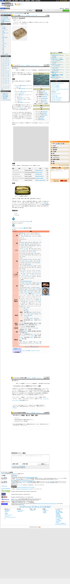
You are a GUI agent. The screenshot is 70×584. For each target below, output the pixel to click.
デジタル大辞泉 (16, 13)
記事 (27, 385)
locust (30, 281)
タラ (36, 262)
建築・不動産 (4, 37)
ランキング (33, 15)
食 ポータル (27, 346)
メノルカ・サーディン (56, 69)
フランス (24, 350)
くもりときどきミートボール (19, 385)
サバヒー (23, 262)
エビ (22, 273)
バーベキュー (31, 301)
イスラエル (33, 350)
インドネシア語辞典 (59, 518)
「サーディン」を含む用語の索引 (19, 466)
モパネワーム (21, 288)
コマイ (23, 261)
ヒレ (37, 302)
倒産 (40, 393)
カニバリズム (36, 334)
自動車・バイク (5, 32)
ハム (20, 302)
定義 (53, 163)
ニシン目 (40, 98)
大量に (13, 394)
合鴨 (20, 233)
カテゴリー (37, 65)
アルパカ (21, 239)
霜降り (36, 335)
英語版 (20, 93)
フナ (30, 267)
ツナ (20, 265)
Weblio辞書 (18, 479)
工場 (46, 391)
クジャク (32, 234)
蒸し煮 (22, 306)
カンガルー (24, 250)
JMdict (19, 503)
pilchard (21, 108)
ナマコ (26, 276)
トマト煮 (41, 204)
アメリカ (38, 350)
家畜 (17, 243)
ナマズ (28, 265)
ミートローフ (36, 304)
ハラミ (27, 302)
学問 (3, 38)
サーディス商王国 (55, 86)
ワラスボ (23, 268)
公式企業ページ (45, 510)
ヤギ (38, 245)
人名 (3, 51)
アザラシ (21, 270)
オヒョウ (29, 254)
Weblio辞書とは (7, 510)
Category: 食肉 (35, 346)
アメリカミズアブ (23, 287)
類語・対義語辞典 (8, 0)
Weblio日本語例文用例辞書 (19, 412)
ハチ (20, 282)
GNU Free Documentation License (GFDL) (26, 480)
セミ (25, 284)
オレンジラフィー (35, 254)
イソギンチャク (28, 271)
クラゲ (38, 273)
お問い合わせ (32, 510)
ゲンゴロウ (32, 284)
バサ (20, 267)
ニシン (32, 265)
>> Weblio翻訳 (66, 167)
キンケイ (27, 234)
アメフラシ (29, 270)
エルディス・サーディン (57, 64)
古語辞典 (32, 0)
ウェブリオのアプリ (21, 510)
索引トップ (23, 15)
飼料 (25, 198)
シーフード (15, 275)
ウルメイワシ (23, 115)
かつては (21, 388)
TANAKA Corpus (4, 486)
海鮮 (25, 312)
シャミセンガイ (33, 274)
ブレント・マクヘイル (25, 389)
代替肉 (29, 329)
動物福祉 (31, 323)
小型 (27, 419)
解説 (40, 385)
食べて (33, 394)
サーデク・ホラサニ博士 (57, 97)
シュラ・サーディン (56, 67)
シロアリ (35, 292)
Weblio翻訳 (58, 513)
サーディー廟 (54, 96)
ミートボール (30, 304)
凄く (20, 393)
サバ (37, 261)
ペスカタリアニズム (23, 327)
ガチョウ (33, 233)
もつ (25, 306)
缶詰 (45, 201)
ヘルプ (68, 0)
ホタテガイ (39, 276)
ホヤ (20, 278)
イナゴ (20, 281)
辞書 (2, 0)
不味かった (23, 393)
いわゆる (14, 388)
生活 (3, 41)
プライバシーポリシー (8, 514)
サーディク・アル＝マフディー (58, 83)
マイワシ (19, 74)
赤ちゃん (32, 389)
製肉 (23, 338)
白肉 (39, 337)
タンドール (28, 299)
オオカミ (36, 248)
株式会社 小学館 (14, 476)
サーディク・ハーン (56, 84)
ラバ (25, 247)
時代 (35, 389)
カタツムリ (30, 242)
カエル (26, 242)
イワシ (14, 22)
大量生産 (35, 388)
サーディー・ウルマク (56, 93)
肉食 (40, 323)
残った (16, 394)
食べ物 (26, 421)
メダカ (38, 267)
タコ (38, 274)
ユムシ (27, 278)
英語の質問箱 (5, 96)
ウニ (36, 271)
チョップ (33, 299)
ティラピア (24, 265)
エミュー (28, 233)
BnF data (28, 350)
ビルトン (33, 302)
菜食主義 (28, 326)
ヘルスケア (4, 43)
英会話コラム (5, 93)
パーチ (39, 265)
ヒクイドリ (34, 236)
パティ (36, 301)
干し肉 (22, 304)
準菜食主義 (32, 326)
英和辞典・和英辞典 (59, 512)
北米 (16, 419)
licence (23, 504)
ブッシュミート (31, 343)
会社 (40, 388)
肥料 (28, 198)
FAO (13, 165)
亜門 (37, 94)
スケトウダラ (25, 264)
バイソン (38, 243)
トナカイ (32, 243)
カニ (30, 273)
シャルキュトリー (34, 296)
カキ (28, 273)
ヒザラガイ (34, 276)
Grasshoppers (25, 281)
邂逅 (53, 161)
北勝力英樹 (55, 149)
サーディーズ (54, 94)
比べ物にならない (56, 155)
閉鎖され (46, 393)
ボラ (33, 267)
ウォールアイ (37, 253)
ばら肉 (23, 302)
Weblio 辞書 (63, 0)
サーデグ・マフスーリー (57, 100)
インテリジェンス (56, 157)
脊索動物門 (41, 92)
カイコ (27, 282)
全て (2, 25)
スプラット (40, 202)
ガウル (22, 242)
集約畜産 (34, 331)
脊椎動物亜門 (41, 94)
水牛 (34, 242)
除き (25, 22)
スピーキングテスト (7, 99)
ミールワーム (33, 287)
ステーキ (22, 298)
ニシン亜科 (41, 101)
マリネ (25, 304)
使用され (41, 389)
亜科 (37, 101)
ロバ (31, 247)
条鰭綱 (40, 96)
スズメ (37, 250)
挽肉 (30, 302)
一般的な (24, 419)
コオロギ (37, 284)
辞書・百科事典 (9, 13)
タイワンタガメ (31, 290)
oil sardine (54, 57)
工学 (3, 35)
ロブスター (32, 278)
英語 (18, 72)
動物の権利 (26, 323)
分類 (41, 89)
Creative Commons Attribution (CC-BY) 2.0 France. (26, 487)
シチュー (23, 296)
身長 (53, 153)
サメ (26, 262)
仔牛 (20, 240)
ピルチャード (16, 108)
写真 (38, 389)
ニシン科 (40, 100)
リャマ (28, 247)
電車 (3, 31)
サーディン (28, 221)
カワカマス (25, 259)
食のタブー (36, 323)
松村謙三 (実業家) (56, 159)
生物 (36, 507)
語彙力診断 (5, 98)
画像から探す (20, 511)
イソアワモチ (21, 271)
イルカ (33, 271)
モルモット (34, 245)
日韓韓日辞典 (27, 0)
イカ (36, 270)
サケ (35, 261)
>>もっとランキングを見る (64, 165)
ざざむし (34, 282)
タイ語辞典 (58, 519)
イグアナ (21, 248)
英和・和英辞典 (15, 0)
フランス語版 (25, 248)
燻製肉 (30, 293)
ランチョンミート (30, 306)
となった (42, 394)
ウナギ (25, 254)
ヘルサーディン (55, 61)
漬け (31, 22)
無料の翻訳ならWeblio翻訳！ (19, 4)
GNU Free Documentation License (32, 477)
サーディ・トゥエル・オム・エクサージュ (60, 89)
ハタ (25, 267)
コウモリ (30, 250)
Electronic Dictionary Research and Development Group (47, 503)
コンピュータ (4, 29)
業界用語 (4, 28)
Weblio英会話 (5, 94)
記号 (2, 89)
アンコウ (23, 253)
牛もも (28, 307)
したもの (40, 22)
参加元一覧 (67, 8)
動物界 (40, 91)
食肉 (31, 231)
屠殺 (25, 338)
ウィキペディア (16, 65)
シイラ (33, 262)
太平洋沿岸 (19, 419)
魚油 (31, 198)
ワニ (32, 251)
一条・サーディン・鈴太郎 (57, 59)
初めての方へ (62, 8)
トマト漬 (35, 22)
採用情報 (44, 512)
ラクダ (22, 247)
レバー (36, 306)
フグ (27, 267)
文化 (3, 40)
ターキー (36, 234)
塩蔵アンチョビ (55, 72)
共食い (21, 341)
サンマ (29, 262)
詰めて (32, 388)
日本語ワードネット (14, 499)
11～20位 (58, 143)
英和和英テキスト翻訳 (18, 453)
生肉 (24, 341)
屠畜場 (20, 340)
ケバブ (37, 293)
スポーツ (4, 46)
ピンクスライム (24, 343)
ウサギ (32, 248)
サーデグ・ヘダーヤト (56, 99)
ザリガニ (24, 274)
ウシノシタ (21, 254)
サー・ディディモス (56, 87)
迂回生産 (29, 331)
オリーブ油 (28, 22)
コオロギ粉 (21, 285)
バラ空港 (54, 151)
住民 (30, 394)
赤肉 (20, 334)
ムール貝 (24, 278)
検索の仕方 (7, 511)
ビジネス (4, 26)
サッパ (24, 97)
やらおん (54, 145)
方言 (3, 52)
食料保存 (35, 337)
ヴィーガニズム (22, 326)
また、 (44, 22)
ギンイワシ (28, 88)
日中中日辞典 (21, 0)
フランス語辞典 (58, 517)
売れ (32, 393)
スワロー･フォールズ (38, 391)
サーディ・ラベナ (55, 90)
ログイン (57, 0)
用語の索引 (28, 15)
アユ (20, 253)
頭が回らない (55, 147)
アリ (25, 292)
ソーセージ (27, 298)
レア (23, 237)
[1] (20, 165)
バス (22, 267)
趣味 (3, 44)
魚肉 (17, 261)
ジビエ (16, 250)
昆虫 (17, 285)
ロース (39, 306)
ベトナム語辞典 (58, 520)
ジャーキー (28, 296)
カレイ (21, 259)
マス (35, 267)
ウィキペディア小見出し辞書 (20, 377)
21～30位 (62, 143)
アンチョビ (17, 215)
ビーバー (27, 251)
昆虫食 (30, 341)
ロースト (21, 307)
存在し (31, 391)
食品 (3, 49)
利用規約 (6, 513)
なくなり (34, 393)
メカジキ (21, 257)
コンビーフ (29, 295)
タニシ (22, 276)
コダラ (20, 264)
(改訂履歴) (28, 478)
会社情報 (44, 511)
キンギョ (30, 259)
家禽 (17, 235)
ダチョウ (23, 236)
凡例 (36, 15)
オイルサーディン (24, 23)
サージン (17, 23)
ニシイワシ (26, 94)
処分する (37, 394)
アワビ (33, 270)
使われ (23, 391)
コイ (20, 261)
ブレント (16, 391)
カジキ (24, 256)
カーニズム (21, 323)
